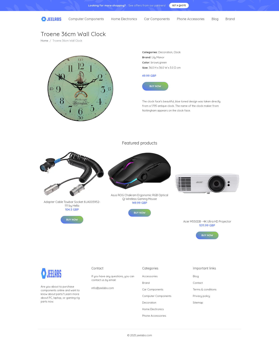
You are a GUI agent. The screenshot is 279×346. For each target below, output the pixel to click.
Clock (177, 56)
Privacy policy (201, 300)
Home (44, 45)
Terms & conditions (205, 294)
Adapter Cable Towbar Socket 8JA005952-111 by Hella (72, 208)
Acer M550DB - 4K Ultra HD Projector (207, 226)
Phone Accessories (190, 21)
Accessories (150, 281)
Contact (198, 287)
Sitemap (198, 307)
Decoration (165, 56)
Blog (215, 21)
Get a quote (179, 5)
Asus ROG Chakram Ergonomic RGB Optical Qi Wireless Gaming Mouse (139, 201)
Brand (230, 21)
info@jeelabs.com (102, 292)
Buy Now (155, 90)
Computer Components (86, 21)
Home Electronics (124, 21)
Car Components (157, 21)
